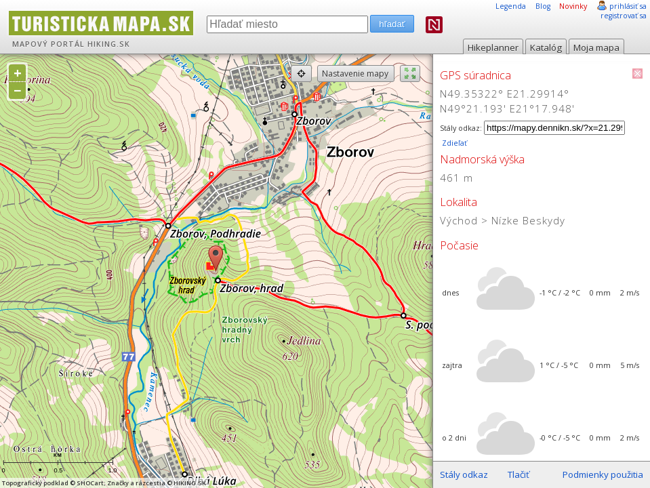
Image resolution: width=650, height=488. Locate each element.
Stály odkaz (464, 474)
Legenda (510, 6)
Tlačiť (518, 474)
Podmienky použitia (603, 474)
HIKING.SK (108, 44)
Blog (542, 6)
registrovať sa (624, 15)
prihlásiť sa (628, 6)
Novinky (573, 6)
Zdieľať (453, 143)
